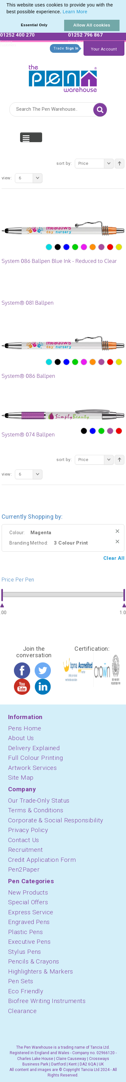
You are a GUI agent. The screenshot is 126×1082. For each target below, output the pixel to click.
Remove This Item (117, 531)
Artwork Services (32, 768)
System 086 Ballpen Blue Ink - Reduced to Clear (59, 261)
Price (96, 163)
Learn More (75, 11)
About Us (21, 738)
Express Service (30, 912)
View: (7, 177)
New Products (28, 892)
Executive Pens (29, 941)
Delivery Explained (34, 748)
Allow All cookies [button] (91, 25)
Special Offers (28, 902)
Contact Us (23, 840)
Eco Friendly (25, 991)
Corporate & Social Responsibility (55, 820)
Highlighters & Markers (40, 971)
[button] (90, 12)
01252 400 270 (17, 35)
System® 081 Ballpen (28, 302)
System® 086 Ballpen (28, 376)
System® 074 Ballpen (28, 434)
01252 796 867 (85, 35)
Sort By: (64, 163)
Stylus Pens (24, 951)
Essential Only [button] (34, 25)
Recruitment (25, 849)
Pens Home (24, 728)
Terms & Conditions (35, 810)
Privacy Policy (28, 830)
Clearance (22, 1011)
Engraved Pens (29, 922)
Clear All (113, 558)
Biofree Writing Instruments (47, 1001)
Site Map (21, 777)
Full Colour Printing (35, 757)
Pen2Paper (24, 869)
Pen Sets (20, 981)
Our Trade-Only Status (38, 800)
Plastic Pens (25, 932)
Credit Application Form (42, 859)
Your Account (104, 49)
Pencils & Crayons (33, 961)
